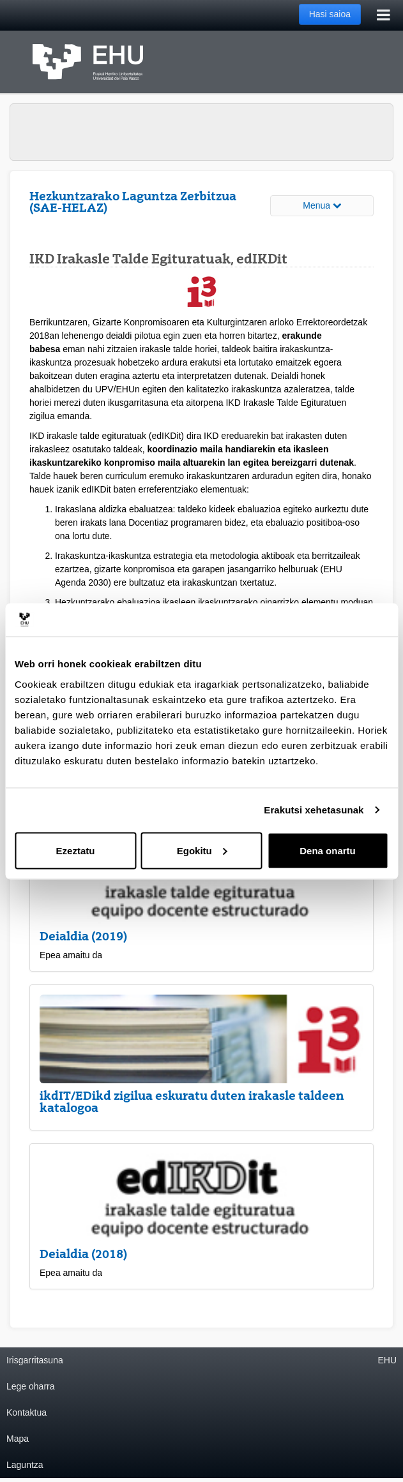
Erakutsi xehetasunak (313, 809)
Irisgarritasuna (34, 1360)
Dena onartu (328, 850)
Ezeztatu (75, 850)
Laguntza (24, 1465)
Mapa (17, 1439)
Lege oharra (30, 1386)
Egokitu (202, 850)
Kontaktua (26, 1412)
